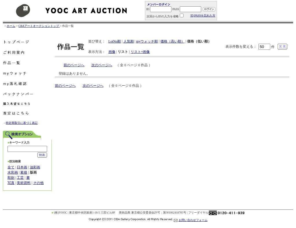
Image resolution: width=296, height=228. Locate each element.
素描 (23, 172)
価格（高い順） (172, 41)
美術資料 (24, 183)
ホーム (11, 25)
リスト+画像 (140, 52)
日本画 (22, 167)
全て (11, 167)
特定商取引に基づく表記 (22, 122)
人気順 (128, 41)
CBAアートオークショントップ (39, 25)
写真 (11, 183)
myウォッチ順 (147, 41)
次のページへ (101, 65)
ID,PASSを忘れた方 (202, 15)
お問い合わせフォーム (193, 220)
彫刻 (11, 178)
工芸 (20, 178)
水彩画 (13, 172)
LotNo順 (114, 41)
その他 (38, 183)
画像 (111, 52)
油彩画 (35, 167)
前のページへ (74, 65)
